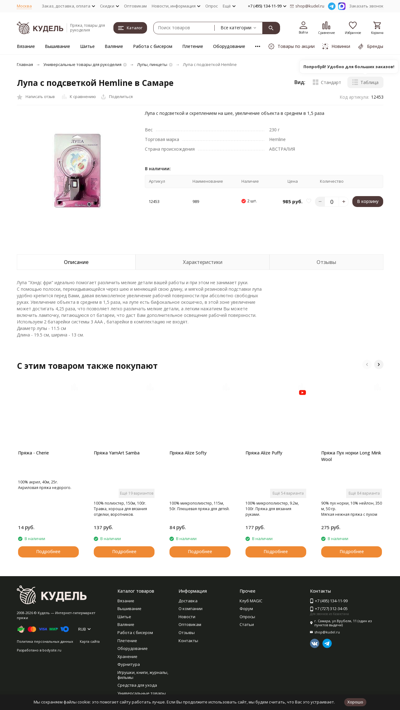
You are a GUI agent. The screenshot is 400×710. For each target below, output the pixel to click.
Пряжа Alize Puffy (263, 453)
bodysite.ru (51, 650)
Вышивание (57, 46)
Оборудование (229, 46)
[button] (367, 364)
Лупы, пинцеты (152, 64)
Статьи (247, 624)
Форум (246, 608)
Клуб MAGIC (251, 601)
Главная (25, 64)
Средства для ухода (137, 685)
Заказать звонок (366, 6)
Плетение (192, 46)
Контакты (188, 640)
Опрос (211, 6)
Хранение (127, 656)
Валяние (114, 46)
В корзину (368, 201)
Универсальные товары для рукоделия (82, 64)
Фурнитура (128, 664)
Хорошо (355, 702)
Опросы (247, 616)
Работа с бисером (152, 46)
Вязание (26, 46)
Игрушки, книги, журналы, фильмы (142, 675)
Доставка (188, 601)
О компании (190, 608)
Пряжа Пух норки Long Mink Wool (351, 456)
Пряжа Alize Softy (188, 453)
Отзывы (187, 632)
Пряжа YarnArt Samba (117, 453)
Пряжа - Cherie (33, 453)
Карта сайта (90, 641)
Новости (187, 616)
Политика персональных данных (45, 641)
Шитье (87, 46)
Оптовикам (135, 6)
